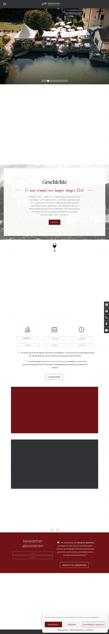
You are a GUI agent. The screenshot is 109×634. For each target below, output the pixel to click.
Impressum (89, 630)
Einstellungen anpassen (93, 624)
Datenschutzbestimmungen (57, 361)
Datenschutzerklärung (76, 630)
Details (54, 222)
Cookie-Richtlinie (62, 630)
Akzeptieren (53, 624)
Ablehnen (72, 624)
